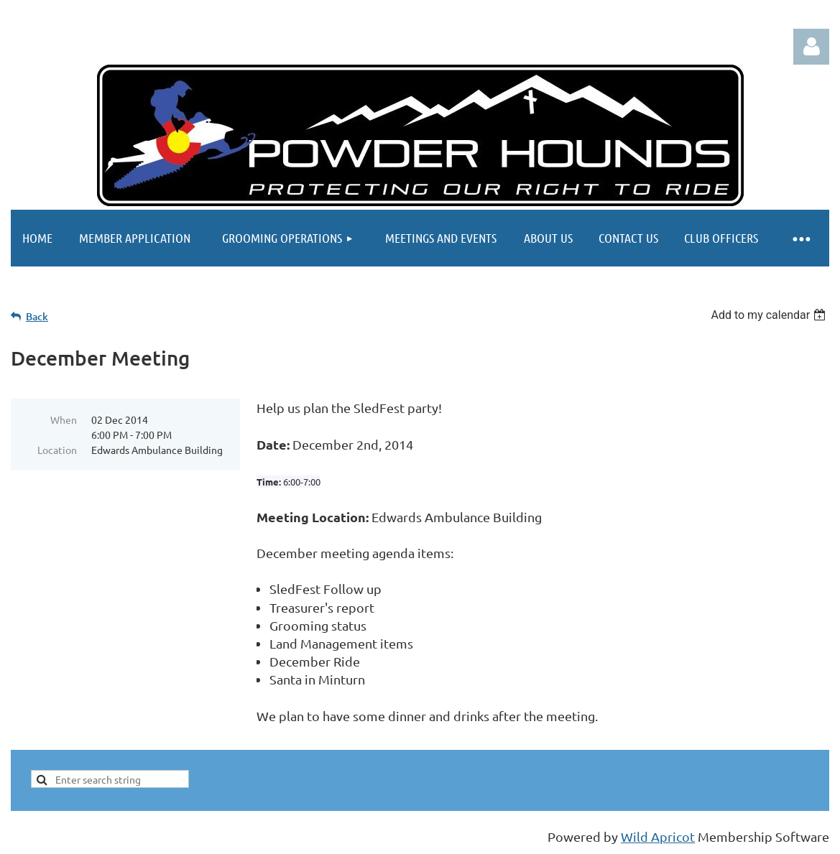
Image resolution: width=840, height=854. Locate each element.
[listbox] (770, 315)
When (63, 419)
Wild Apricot (658, 836)
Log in (811, 47)
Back (37, 316)
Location (57, 449)
